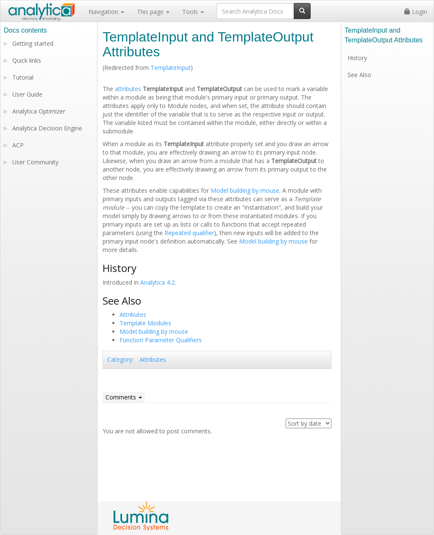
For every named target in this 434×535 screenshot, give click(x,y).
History (357, 58)
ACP (18, 145)
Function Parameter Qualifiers (161, 340)
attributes (128, 89)
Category (119, 359)
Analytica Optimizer (38, 111)
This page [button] (153, 12)
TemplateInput (170, 68)
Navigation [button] (106, 12)
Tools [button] (193, 12)
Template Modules (145, 323)
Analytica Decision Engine (47, 128)
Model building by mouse (245, 190)
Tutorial (22, 77)
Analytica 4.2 (157, 282)
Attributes (133, 314)
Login (415, 12)
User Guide (27, 94)
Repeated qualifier (189, 233)
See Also (359, 75)
